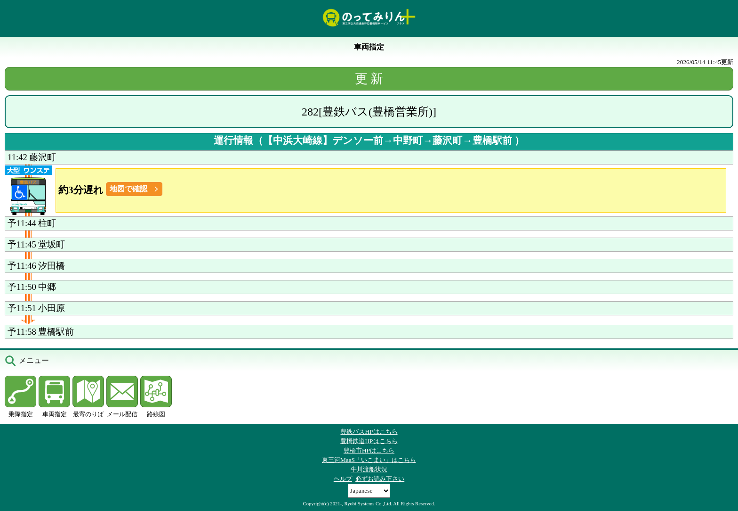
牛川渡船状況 (369, 469)
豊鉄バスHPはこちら (368, 431)
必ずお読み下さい (379, 478)
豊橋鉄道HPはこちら (368, 441)
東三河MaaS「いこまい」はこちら (369, 459)
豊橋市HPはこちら (369, 450)
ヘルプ (343, 478)
